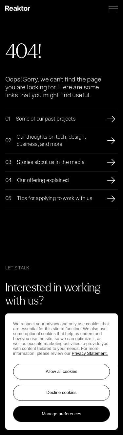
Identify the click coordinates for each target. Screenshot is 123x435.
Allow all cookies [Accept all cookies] (61, 371)
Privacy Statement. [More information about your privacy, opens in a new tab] (90, 353)
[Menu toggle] (113, 9)
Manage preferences (61, 413)
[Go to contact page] (76, 303)
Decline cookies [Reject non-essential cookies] (62, 392)
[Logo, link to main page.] (17, 9)
